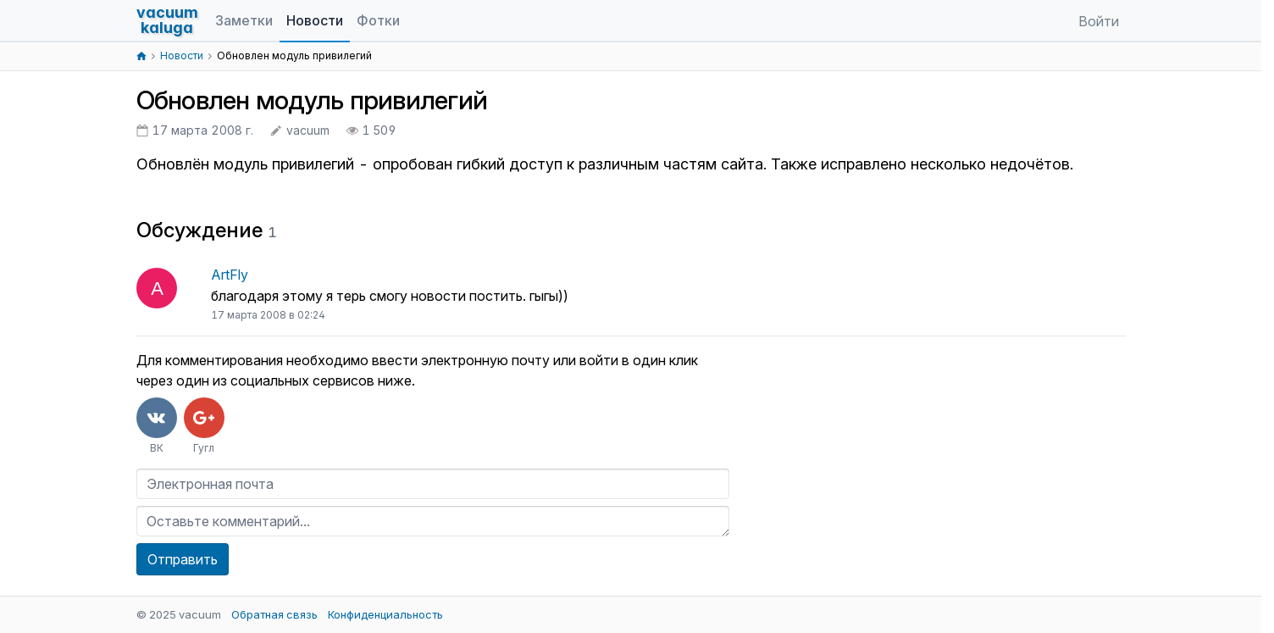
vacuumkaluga (167, 19)
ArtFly (229, 274)
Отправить (182, 559)
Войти (1098, 21)
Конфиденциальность (385, 614)
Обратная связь (274, 614)
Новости (314, 20)
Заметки (244, 20)
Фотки (378, 20)
